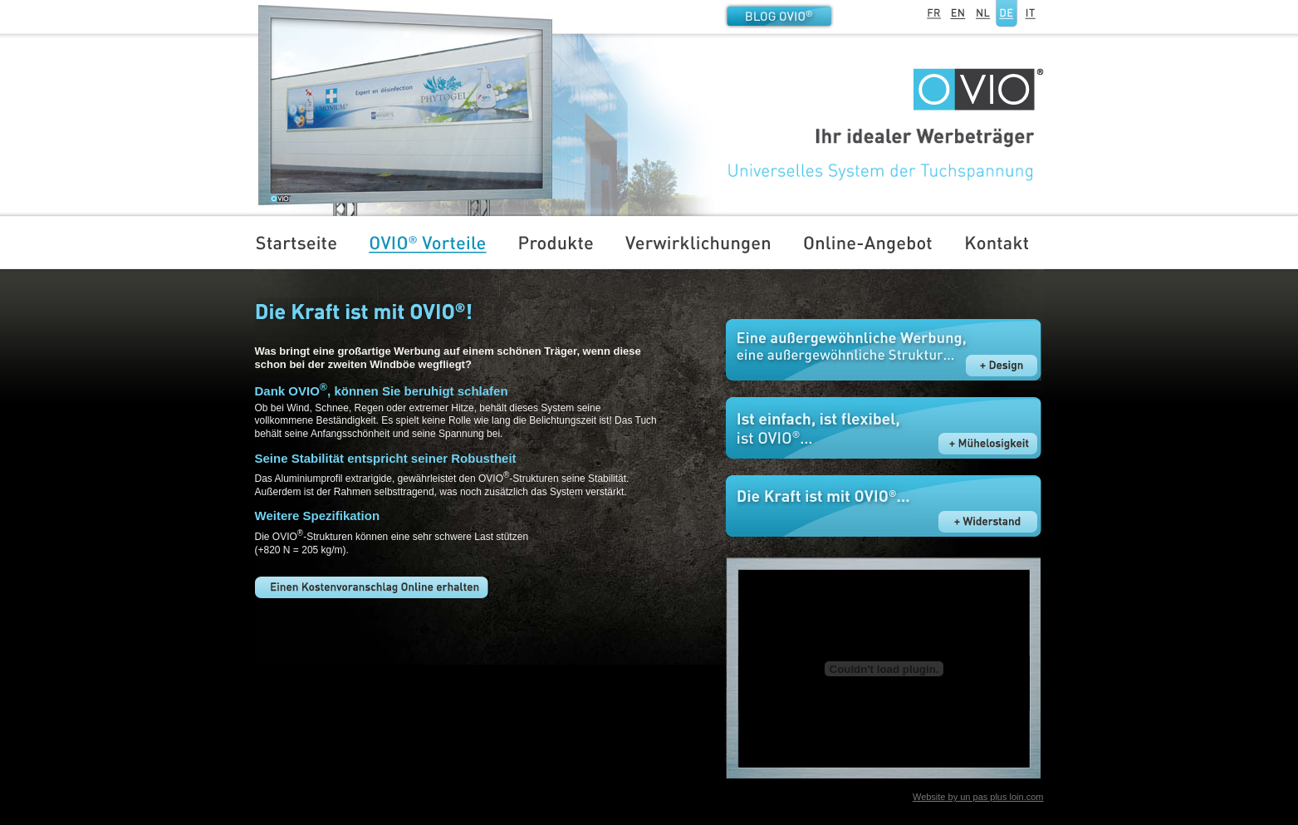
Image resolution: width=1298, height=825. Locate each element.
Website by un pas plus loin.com (978, 797)
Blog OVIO (779, 15)
